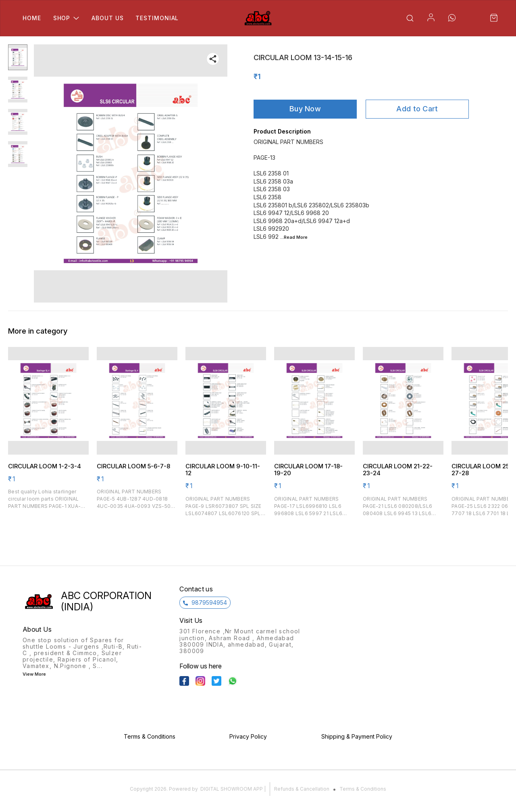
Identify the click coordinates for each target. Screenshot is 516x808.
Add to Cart (417, 108)
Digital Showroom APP (231, 789)
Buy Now (305, 108)
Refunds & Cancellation (301, 789)
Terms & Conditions (362, 789)
